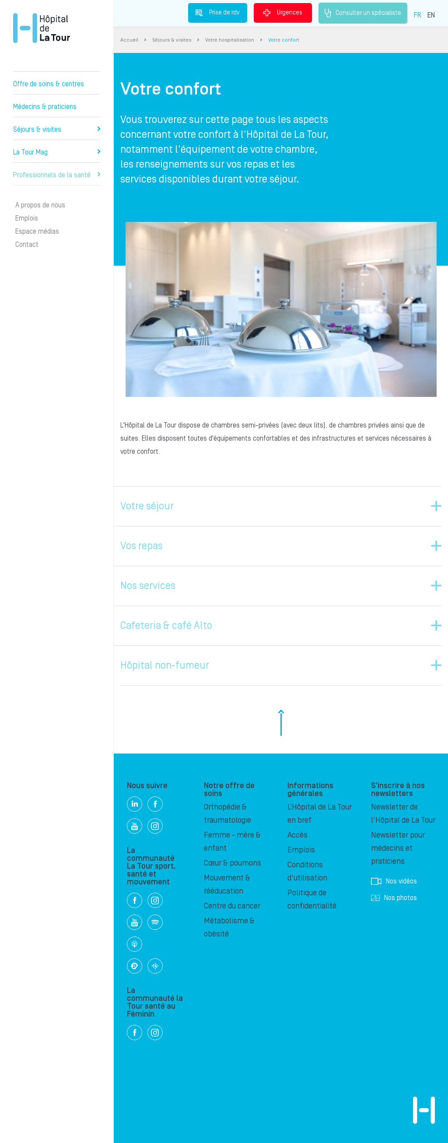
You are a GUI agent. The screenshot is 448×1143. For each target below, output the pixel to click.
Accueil (129, 40)
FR (417, 15)
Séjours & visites (56, 129)
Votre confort (283, 40)
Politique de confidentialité (311, 899)
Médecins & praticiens (45, 107)
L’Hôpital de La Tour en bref (319, 814)
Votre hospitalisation (229, 40)
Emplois (26, 218)
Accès (297, 835)
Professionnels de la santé (56, 175)
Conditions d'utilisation (307, 871)
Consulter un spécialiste (363, 13)
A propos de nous (40, 205)
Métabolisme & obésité (229, 927)
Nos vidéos (394, 881)
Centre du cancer (232, 906)
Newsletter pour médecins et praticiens (398, 848)
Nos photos (394, 898)
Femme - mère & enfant (232, 842)
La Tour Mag (56, 152)
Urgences (282, 12)
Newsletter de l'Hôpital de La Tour (403, 814)
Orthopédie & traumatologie (227, 814)
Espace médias (37, 231)
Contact (26, 245)
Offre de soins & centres (48, 84)
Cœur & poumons (232, 863)
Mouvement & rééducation (227, 884)
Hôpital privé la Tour (41, 28)
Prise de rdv (218, 12)
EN (431, 15)
